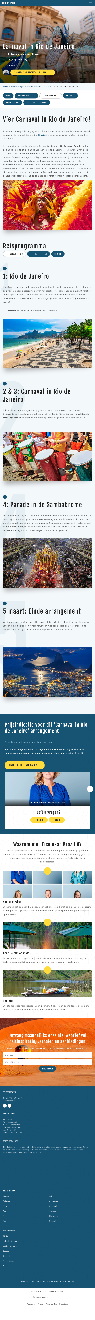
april (5, 1211)
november (54, 1216)
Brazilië (48, 86)
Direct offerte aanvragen (25, 765)
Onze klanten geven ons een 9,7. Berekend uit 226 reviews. (47, 1281)
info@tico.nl (10, 1101)
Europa (6, 1251)
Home (5, 86)
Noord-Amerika (10, 1261)
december (53, 1221)
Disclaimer (63, 1304)
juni (5, 1221)
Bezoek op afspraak (12, 1127)
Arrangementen (51, 96)
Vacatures (31, 1304)
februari (7, 1201)
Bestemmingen (17, 86)
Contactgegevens (10, 1092)
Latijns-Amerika (34, 86)
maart (6, 1206)
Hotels (70, 96)
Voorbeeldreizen (26, 96)
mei (4, 1216)
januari (6, 1196)
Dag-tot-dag (38, 254)
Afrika (5, 1236)
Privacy (41, 1304)
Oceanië (6, 1256)
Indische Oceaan (10, 1241)
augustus (53, 1201)
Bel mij (56, 820)
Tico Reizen (8, 3)
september (54, 1206)
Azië (5, 1266)
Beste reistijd (12, 102)
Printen (57, 254)
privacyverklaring (24, 1048)
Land (8, 96)
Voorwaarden (51, 1304)
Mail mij (39, 820)
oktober (53, 1211)
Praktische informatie (37, 102)
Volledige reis (14, 254)
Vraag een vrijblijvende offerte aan (30, 72)
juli (50, 1196)
